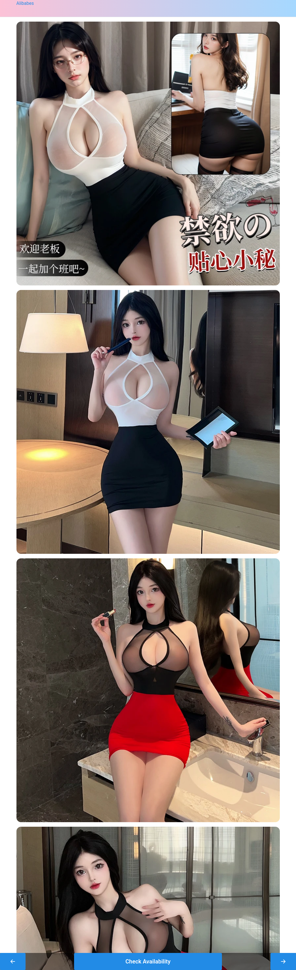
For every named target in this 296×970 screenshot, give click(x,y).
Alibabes (25, 3)
